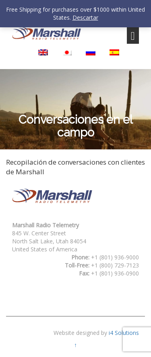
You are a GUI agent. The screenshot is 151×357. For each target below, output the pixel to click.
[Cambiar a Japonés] (67, 52)
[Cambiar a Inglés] (43, 52)
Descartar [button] (85, 17)
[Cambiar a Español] (114, 52)
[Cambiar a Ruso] (90, 52)
